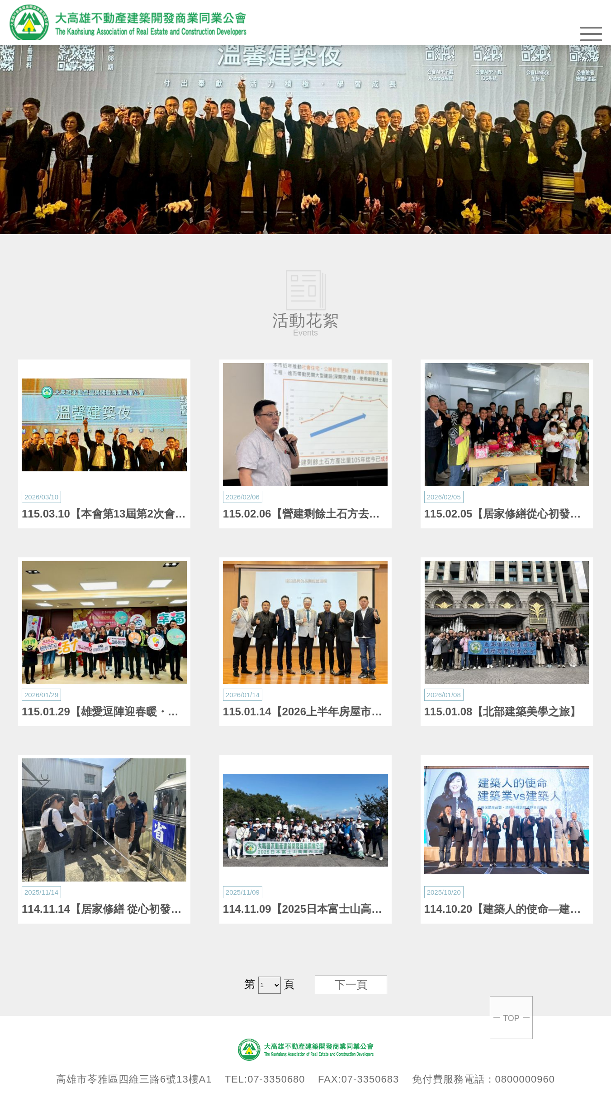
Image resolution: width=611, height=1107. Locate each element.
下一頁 (351, 984)
